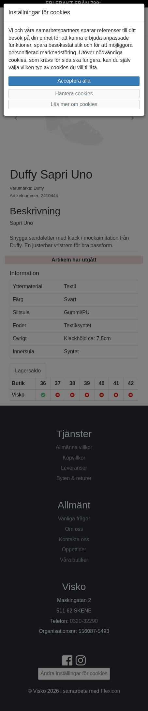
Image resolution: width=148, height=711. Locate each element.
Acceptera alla (73, 81)
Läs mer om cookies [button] (74, 104)
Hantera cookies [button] (74, 93)
